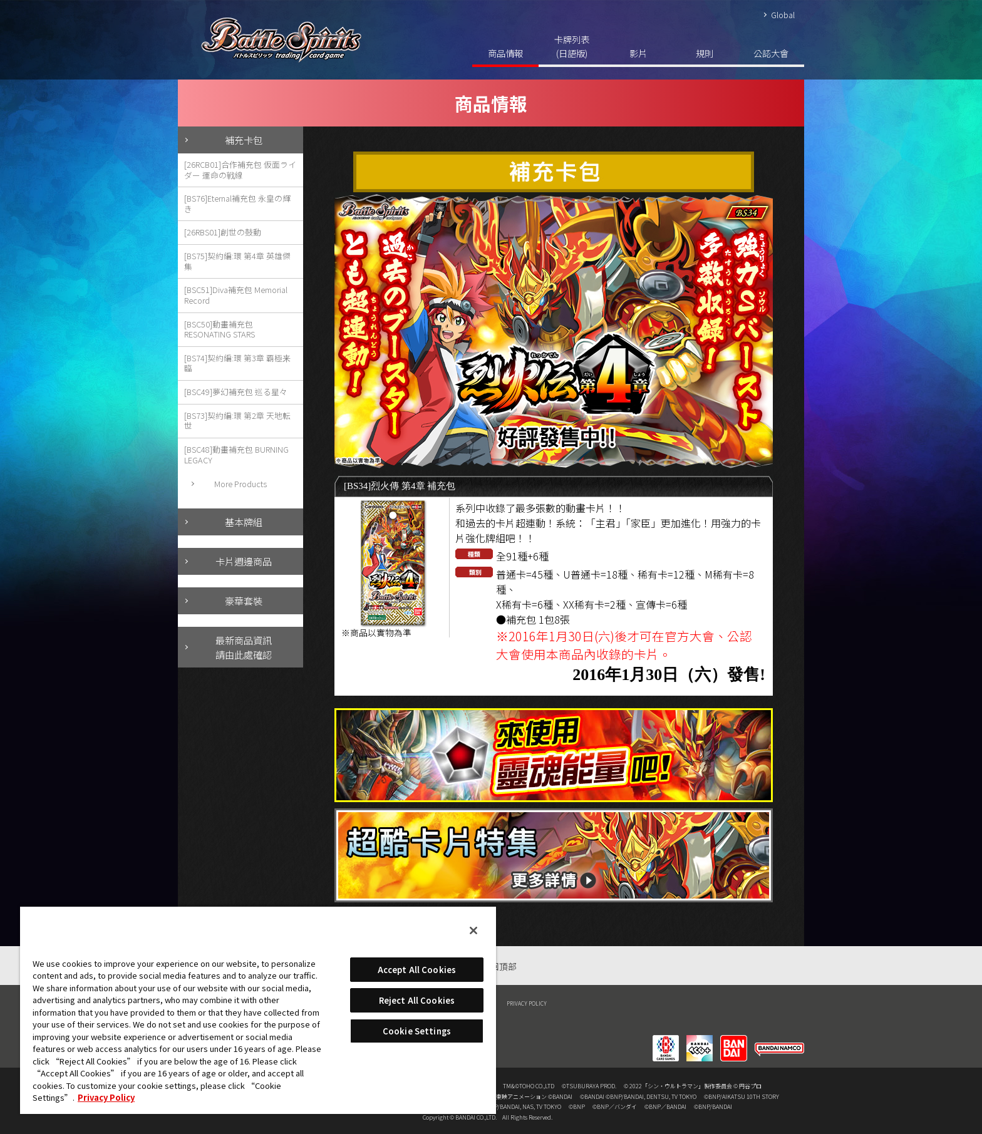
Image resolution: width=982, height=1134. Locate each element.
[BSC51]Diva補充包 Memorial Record (235, 295)
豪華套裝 (243, 600)
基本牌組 (243, 521)
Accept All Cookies (417, 970)
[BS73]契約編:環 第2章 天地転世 (237, 421)
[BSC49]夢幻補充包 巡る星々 (235, 392)
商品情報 (505, 52)
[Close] (473, 930)
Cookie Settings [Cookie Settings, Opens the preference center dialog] (417, 1031)
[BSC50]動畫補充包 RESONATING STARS (219, 329)
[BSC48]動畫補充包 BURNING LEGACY (236, 454)
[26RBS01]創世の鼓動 (222, 232)
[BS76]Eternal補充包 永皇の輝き (237, 203)
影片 (638, 52)
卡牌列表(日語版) (571, 46)
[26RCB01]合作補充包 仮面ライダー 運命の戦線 (240, 169)
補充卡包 (243, 140)
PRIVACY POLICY (527, 1003)
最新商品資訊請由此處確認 (243, 647)
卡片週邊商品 (243, 561)
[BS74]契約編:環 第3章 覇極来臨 (237, 363)
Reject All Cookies (417, 1000)
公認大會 (770, 52)
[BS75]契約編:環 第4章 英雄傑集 (237, 261)
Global (783, 15)
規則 (704, 52)
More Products (240, 484)
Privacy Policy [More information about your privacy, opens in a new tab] (106, 1097)
